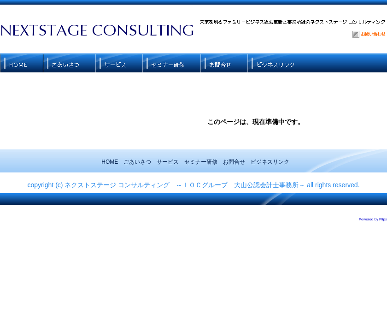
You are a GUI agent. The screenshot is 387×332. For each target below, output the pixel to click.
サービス (168, 162)
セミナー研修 (200, 162)
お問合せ (234, 162)
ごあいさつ (137, 162)
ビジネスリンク (270, 162)
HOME (109, 162)
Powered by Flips (373, 219)
